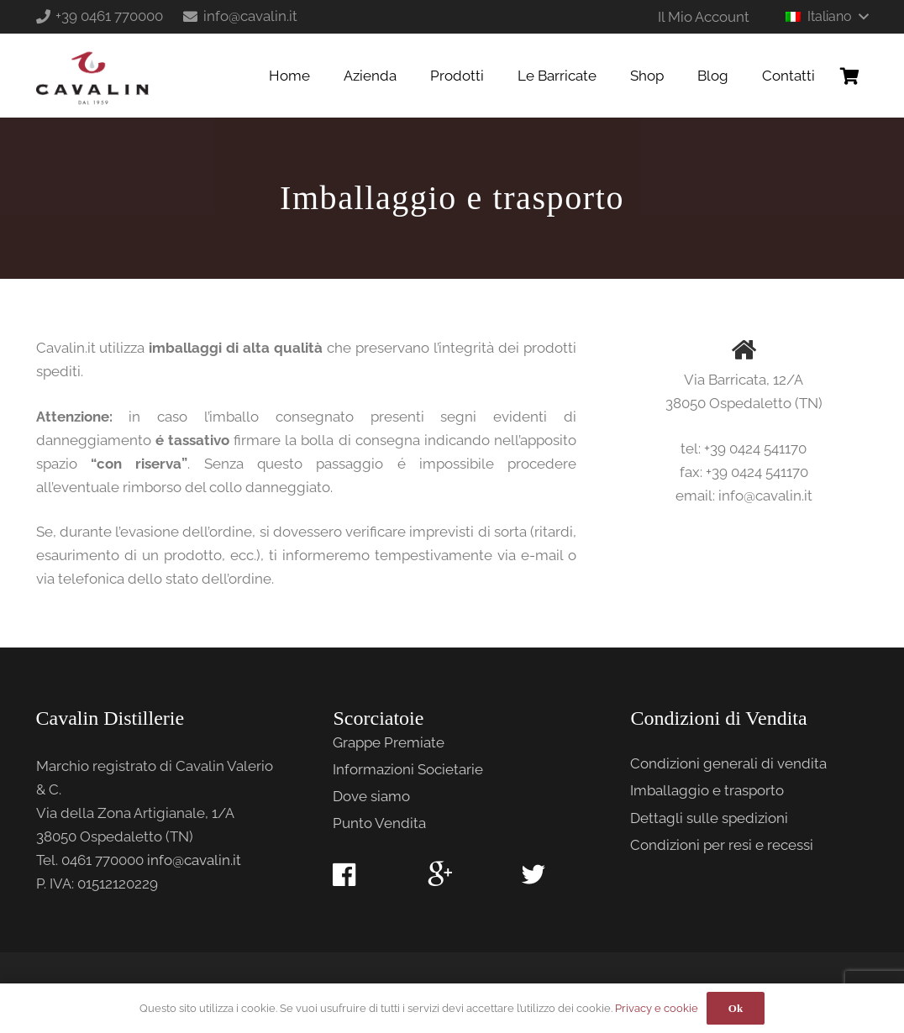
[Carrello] (850, 76)
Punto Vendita (379, 823)
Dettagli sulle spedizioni (709, 818)
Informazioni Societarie (408, 769)
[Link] (92, 75)
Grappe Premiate (388, 742)
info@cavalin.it (194, 860)
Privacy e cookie (656, 1008)
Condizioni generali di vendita (728, 763)
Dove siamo (371, 796)
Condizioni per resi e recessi (721, 844)
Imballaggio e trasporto (707, 790)
